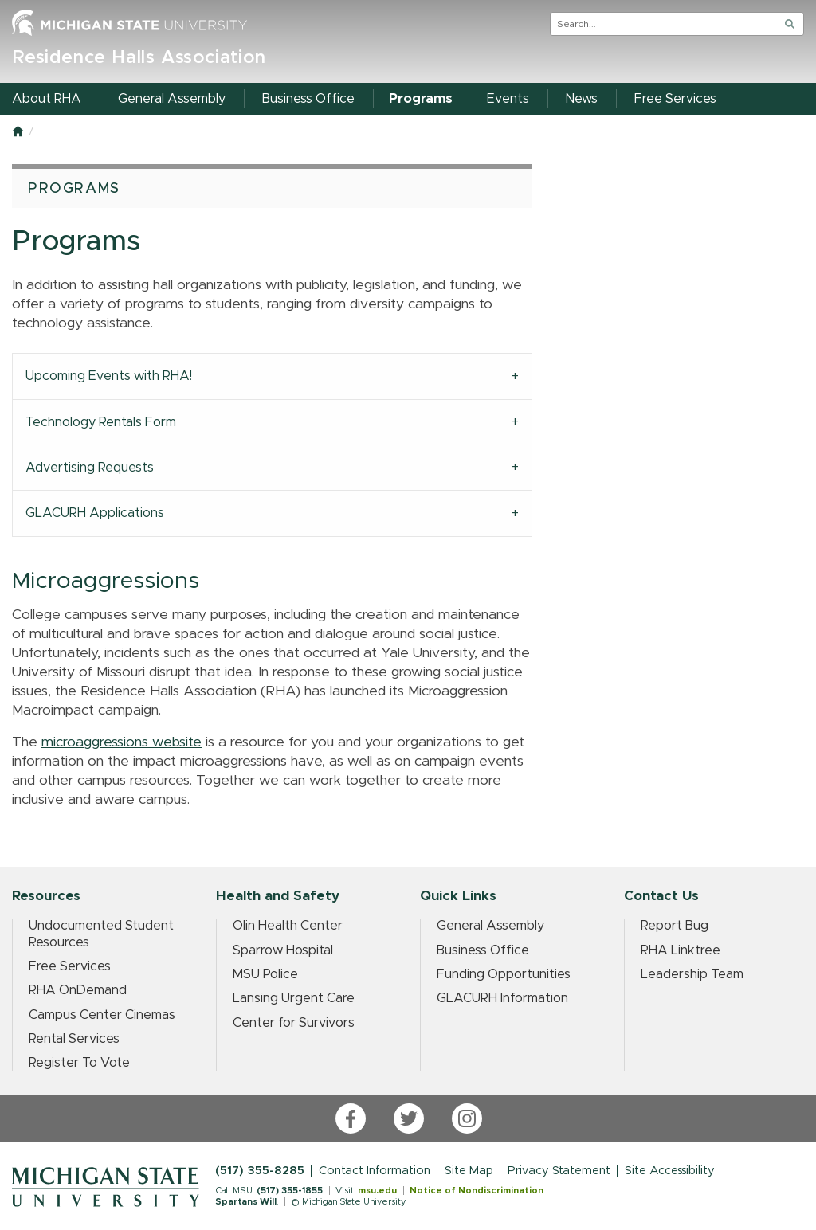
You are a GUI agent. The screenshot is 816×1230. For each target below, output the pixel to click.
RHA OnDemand (78, 990)
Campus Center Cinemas (102, 1015)
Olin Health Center (288, 925)
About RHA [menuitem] (46, 98)
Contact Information (374, 1171)
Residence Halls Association (139, 58)
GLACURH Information (502, 998)
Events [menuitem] (508, 98)
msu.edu (377, 1190)
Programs (74, 189)
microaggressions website (121, 742)
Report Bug (674, 925)
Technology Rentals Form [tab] (101, 422)
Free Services (70, 966)
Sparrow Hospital (283, 950)
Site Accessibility (670, 1171)
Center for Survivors (294, 1023)
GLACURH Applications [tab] (95, 513)
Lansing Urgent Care (294, 998)
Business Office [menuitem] (308, 98)
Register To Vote (79, 1062)
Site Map (469, 1171)
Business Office (483, 950)
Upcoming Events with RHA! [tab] (109, 376)
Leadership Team (692, 974)
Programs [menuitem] (421, 98)
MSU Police (265, 974)
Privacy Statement (559, 1171)
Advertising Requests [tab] (90, 467)
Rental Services (74, 1038)
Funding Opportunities (504, 974)
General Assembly (490, 925)
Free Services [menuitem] (675, 98)
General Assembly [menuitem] (172, 98)
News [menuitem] (582, 98)
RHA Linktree (680, 950)
